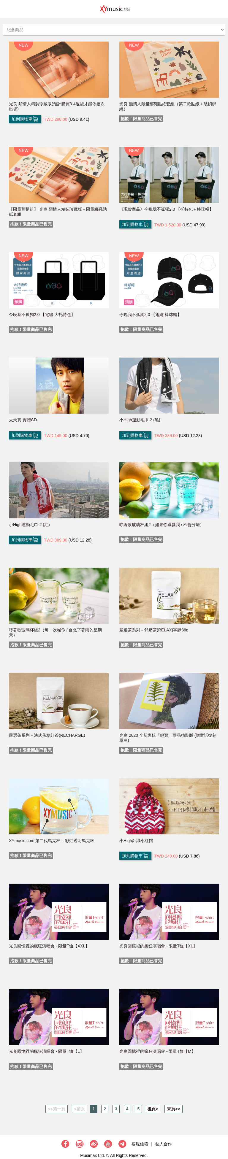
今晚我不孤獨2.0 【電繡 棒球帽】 (150, 314)
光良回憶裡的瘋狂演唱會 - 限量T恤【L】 (46, 1051)
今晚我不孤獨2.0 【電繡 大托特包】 (42, 314)
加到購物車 (25, 119)
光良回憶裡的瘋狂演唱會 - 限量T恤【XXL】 (49, 946)
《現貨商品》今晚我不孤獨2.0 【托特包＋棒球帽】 (166, 209)
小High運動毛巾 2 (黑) (139, 419)
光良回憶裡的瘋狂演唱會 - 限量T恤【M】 (157, 1051)
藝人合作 (163, 1143)
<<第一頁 (56, 1108)
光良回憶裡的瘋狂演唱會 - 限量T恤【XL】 (158, 946)
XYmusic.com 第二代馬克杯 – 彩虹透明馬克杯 (51, 840)
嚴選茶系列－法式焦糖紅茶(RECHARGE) (47, 735)
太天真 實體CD (23, 419)
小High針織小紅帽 (136, 840)
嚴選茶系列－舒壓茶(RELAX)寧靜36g (154, 630)
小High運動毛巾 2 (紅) (29, 524)
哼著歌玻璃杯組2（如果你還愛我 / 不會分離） (161, 524)
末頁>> (173, 1108)
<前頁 (79, 1108)
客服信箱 (140, 1143)
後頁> (152, 1108)
